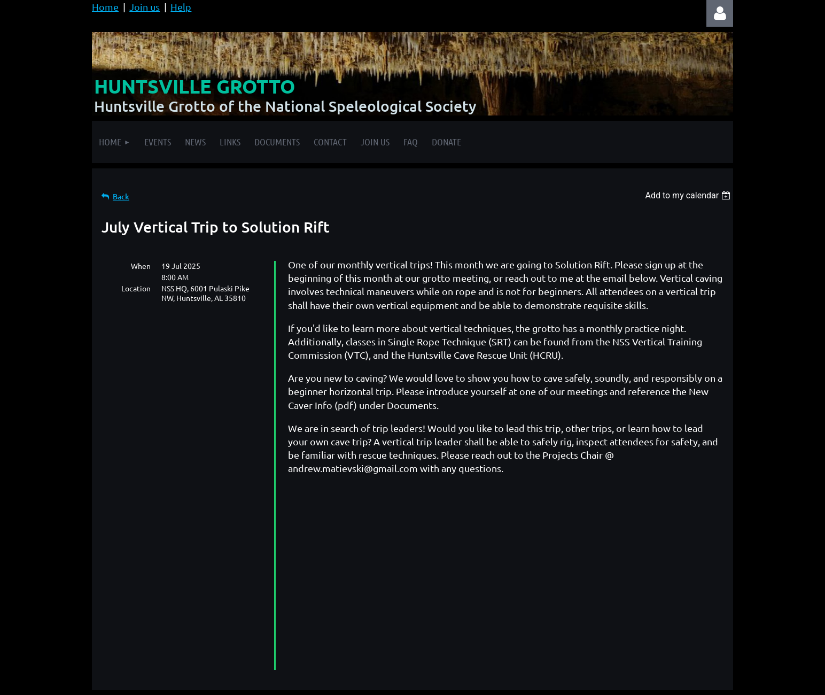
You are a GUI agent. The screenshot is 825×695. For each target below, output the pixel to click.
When (141, 266)
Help (180, 6)
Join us (144, 6)
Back (121, 196)
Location (136, 288)
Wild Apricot (605, 681)
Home (105, 6)
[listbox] (689, 195)
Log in (719, 13)
